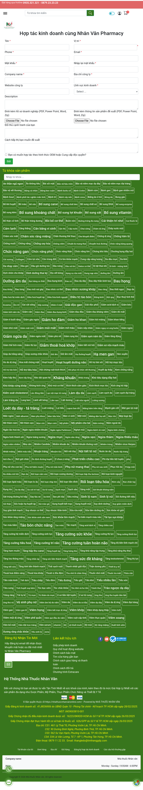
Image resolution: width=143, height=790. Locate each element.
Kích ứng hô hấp (119, 385)
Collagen (20, 259)
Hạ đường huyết (83, 354)
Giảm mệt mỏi (27, 328)
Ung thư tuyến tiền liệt (115, 595)
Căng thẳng (25, 228)
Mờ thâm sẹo (26, 423)
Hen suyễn (122, 354)
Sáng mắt (85, 489)
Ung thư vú (8, 602)
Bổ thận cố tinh (11, 221)
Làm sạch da (105, 393)
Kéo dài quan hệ (42, 377)
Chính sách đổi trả (63, 668)
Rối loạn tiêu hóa (95, 482)
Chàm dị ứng (99, 228)
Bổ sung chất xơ (88, 204)
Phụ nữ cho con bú (12, 467)
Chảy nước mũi (115, 228)
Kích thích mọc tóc (98, 385)
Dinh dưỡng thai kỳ (36, 273)
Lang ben (25, 400)
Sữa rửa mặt (76, 510)
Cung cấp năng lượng (91, 259)
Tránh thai (96, 588)
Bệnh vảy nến (65, 197)
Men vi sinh (69, 416)
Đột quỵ (110, 297)
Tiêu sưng (8, 588)
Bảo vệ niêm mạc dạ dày (88, 183)
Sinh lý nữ (106, 496)
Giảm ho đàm (53, 320)
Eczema (7, 305)
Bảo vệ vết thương (12, 190)
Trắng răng (8, 595)
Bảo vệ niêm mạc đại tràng (116, 183)
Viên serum (45, 625)
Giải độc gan (73, 305)
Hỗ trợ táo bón (10, 369)
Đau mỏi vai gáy (35, 289)
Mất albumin (22, 416)
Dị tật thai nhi (100, 266)
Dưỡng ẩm (118, 273)
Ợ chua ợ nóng (62, 459)
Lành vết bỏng (40, 400)
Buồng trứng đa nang (88, 221)
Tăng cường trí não (46, 543)
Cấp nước (72, 228)
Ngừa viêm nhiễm (11, 444)
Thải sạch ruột (55, 566)
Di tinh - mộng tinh (118, 266)
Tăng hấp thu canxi (33, 550)
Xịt (65, 625)
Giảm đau (39, 312)
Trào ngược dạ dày (116, 588)
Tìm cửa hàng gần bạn (65, 656)
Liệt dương (66, 400)
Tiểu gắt (78, 580)
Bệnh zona (80, 197)
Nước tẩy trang (121, 451)
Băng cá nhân (30, 190)
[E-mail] (26, 657)
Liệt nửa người (82, 400)
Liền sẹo (54, 400)
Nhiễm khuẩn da (61, 444)
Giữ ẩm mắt (67, 354)
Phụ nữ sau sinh (99, 467)
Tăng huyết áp (53, 551)
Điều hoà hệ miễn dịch (13, 297)
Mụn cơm (52, 423)
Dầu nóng (57, 266)
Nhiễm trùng (106, 444)
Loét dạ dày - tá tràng (21, 408)
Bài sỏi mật (48, 183)
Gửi (9, 161)
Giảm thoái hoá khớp (57, 345)
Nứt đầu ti (8, 459)
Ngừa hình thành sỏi (13, 437)
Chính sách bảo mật (64, 652)
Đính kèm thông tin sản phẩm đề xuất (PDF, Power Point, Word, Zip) (105, 113)
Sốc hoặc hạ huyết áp (25, 504)
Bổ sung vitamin (117, 212)
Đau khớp (7, 289)
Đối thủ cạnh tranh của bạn (20, 125)
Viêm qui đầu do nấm (54, 618)
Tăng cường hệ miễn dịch (16, 534)
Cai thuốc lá (131, 221)
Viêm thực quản (97, 618)
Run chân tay (129, 482)
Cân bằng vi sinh (44, 228)
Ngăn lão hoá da (11, 430)
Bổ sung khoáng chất (37, 212)
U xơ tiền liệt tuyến (66, 595)
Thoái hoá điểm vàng (14, 573)
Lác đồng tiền (37, 393)
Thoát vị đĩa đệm (54, 573)
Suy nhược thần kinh (56, 510)
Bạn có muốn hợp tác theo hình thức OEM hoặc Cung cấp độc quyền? (47, 154)
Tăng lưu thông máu (13, 558)
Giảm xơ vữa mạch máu (110, 345)
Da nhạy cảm (10, 266)
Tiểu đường (64, 580)
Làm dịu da (76, 393)
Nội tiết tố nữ (87, 451)
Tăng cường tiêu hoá (17, 543)
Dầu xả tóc (70, 266)
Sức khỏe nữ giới (115, 510)
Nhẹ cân (27, 444)
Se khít (46, 496)
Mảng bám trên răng (92, 408)
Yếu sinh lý (36, 632)
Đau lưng (19, 289)
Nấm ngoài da (113, 423)
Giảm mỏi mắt (46, 328)
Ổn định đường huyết (42, 459)
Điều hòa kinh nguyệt (57, 297)
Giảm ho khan (76, 320)
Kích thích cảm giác (76, 385)
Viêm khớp (77, 610)
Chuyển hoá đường (98, 243)
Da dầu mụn (111, 259)
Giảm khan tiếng (116, 319)
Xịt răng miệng (102, 625)
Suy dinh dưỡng (102, 504)
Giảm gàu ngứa (31, 319)
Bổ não (32, 204)
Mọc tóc (112, 416)
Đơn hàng (41, 749)
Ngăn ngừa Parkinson (60, 430)
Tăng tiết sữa (9, 566)
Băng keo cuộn (47, 190)
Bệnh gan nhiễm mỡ (123, 190)
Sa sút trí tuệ (33, 489)
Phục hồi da (116, 467)
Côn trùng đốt (49, 259)
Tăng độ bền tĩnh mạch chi (123, 543)
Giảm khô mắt (10, 328)
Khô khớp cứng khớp (15, 385)
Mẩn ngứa (8, 416)
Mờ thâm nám (10, 423)
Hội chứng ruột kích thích (52, 369)
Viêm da (66, 602)
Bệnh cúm (93, 190)
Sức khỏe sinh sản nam (39, 517)
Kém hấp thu (9, 377)
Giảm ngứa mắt (37, 336)
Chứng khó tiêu (100, 251)
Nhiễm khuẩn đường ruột (85, 444)
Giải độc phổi (91, 304)
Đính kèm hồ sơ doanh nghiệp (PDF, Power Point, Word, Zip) (35, 113)
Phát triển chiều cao (86, 459)
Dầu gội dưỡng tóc (40, 266)
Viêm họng (37, 610)
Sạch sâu (72, 489)
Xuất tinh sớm (118, 625)
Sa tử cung (47, 489)
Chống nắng (24, 243)
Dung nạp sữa (91, 273)
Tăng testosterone (114, 558)
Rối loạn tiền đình (69, 482)
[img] (119, 13)
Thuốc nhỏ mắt (96, 573)
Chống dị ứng (104, 236)
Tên (8, 40)
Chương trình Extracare (66, 671)
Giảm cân (27, 312)
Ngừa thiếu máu (127, 437)
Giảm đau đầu (76, 312)
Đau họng (122, 281)
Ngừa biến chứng (116, 430)
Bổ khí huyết (9, 204)
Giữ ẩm (54, 354)
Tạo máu (59, 525)
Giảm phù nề (54, 336)
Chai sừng (85, 228)
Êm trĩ (16, 305)
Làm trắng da (10, 400)
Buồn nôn (70, 221)
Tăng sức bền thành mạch (54, 559)
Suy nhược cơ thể (34, 510)
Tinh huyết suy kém (25, 588)
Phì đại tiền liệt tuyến (113, 459)
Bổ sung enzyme (124, 204)
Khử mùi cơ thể (55, 385)
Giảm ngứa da (15, 336)
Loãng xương (98, 400)
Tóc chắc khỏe (61, 588)
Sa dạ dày (19, 489)
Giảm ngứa (126, 328)
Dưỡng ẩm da (14, 281)
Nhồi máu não (24, 451)
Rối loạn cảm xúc (39, 474)
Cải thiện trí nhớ (112, 221)
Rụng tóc (7, 489)
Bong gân (120, 197)
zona (47, 632)
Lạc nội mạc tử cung (56, 393)
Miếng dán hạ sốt (97, 416)
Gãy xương (43, 305)
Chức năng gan (16, 251)
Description (11, 96)
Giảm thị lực (31, 345)
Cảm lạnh (9, 228)
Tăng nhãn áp (32, 559)
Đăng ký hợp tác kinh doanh (86, 749)
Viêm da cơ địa (80, 602)
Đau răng (102, 289)
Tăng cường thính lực (127, 534)
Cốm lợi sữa (33, 259)
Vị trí (77, 40)
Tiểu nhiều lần (106, 580)
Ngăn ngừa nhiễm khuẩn (35, 430)
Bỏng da (109, 197)
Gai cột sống (28, 304)
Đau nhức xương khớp (81, 289)
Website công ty (14, 85)
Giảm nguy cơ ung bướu (107, 328)
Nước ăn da (105, 451)
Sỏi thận (7, 504)
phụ (128, 459)
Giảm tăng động (113, 336)
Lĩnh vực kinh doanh (86, 85)
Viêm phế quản (33, 617)
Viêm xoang (116, 618)
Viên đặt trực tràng (27, 625)
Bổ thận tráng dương (31, 221)
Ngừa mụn (55, 437)
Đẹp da (130, 289)
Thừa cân (128, 573)
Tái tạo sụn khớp (113, 517)
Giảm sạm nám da (91, 336)
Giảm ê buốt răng (12, 319)
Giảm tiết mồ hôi (86, 345)
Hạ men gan (103, 354)
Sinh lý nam (89, 496)
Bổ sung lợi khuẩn (70, 212)
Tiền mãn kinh (10, 580)
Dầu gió (24, 266)
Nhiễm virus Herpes (125, 444)
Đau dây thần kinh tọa (100, 281)
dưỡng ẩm (105, 273)
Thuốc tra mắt (114, 573)
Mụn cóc (41, 423)
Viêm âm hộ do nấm (49, 602)
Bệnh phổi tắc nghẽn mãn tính (31, 197)
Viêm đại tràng (130, 602)
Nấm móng (98, 423)
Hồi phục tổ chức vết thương (81, 369)
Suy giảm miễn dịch (122, 504)
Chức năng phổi (42, 251)
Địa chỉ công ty (83, 74)
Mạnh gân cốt (112, 408)
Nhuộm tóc (56, 451)
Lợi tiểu (60, 408)
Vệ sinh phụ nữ (27, 602)
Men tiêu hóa (54, 416)
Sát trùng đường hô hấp (15, 496)
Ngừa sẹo (88, 437)
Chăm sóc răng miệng (35, 236)
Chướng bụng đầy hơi (122, 251)
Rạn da (25, 474)
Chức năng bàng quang (121, 243)
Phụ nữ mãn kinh (54, 467)
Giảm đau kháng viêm (97, 312)
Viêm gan (8, 610)
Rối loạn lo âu (31, 482)
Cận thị (62, 228)
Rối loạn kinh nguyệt (112, 474)
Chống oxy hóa (41, 243)
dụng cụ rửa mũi (74, 273)
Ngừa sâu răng (72, 437)
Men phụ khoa (38, 416)
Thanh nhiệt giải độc (75, 566)
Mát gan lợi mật (130, 408)
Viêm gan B (21, 610)
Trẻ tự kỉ (21, 595)
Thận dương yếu (97, 566)
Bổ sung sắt (93, 212)
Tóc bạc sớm (44, 588)
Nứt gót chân (22, 459)
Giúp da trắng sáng (12, 354)
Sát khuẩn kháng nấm (103, 489)
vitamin (57, 625)
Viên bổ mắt (9, 625)
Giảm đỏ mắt (118, 312)
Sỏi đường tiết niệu (125, 496)
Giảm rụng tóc (71, 336)
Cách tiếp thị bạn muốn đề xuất (22, 139)
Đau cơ (68, 281)
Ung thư (98, 595)
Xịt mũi (88, 625)
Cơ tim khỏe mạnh (68, 259)
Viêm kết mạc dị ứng (57, 610)
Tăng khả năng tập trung (92, 550)
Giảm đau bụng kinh (56, 312)
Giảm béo (126, 304)
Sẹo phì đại (58, 496)
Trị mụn (32, 595)
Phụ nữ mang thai (77, 467)
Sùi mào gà (44, 504)
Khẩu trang (84, 377)
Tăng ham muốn (11, 550)
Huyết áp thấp (105, 369)
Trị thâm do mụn (46, 595)
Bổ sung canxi (48, 204)
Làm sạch (91, 393)
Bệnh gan (105, 190)
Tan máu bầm (10, 525)
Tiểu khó (89, 580)
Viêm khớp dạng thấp (98, 610)
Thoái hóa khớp (35, 573)
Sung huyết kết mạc (62, 504)
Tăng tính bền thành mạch (32, 566)
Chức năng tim (82, 251)
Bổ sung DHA (106, 204)
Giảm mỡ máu (67, 327)
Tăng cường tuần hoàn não (85, 543)
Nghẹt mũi (79, 430)
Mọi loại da (125, 416)
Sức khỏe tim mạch (64, 517)
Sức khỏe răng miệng (14, 517)
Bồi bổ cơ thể (54, 221)
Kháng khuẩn (64, 378)
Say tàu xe (35, 496)
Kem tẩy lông (25, 377)
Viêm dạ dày (96, 602)
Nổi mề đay (70, 451)
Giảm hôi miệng (97, 319)
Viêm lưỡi (116, 610)
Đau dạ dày (80, 281)
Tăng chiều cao (105, 525)
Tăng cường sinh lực (42, 534)
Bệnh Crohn (79, 190)
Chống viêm (59, 243)
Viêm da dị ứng (112, 602)
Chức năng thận (64, 251)
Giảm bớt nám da (11, 312)
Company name (14, 74)
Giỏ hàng (65, 749)
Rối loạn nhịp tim (49, 482)
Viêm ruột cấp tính (77, 618)
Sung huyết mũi (83, 504)
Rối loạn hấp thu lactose (87, 474)
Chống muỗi (9, 243)
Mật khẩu (11, 63)
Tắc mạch (71, 525)
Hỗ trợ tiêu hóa (28, 369)
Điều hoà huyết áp (36, 297)
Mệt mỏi (82, 416)
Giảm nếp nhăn (85, 328)
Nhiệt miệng (9, 451)
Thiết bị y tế (114, 566)
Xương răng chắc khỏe (16, 631)
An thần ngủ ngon (13, 183)
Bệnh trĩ (52, 197)
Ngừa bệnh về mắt (96, 430)
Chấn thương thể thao (64, 236)
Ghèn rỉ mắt (56, 305)
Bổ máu (22, 204)
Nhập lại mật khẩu (85, 63)
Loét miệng (47, 408)
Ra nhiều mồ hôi (11, 474)
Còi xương (8, 259)
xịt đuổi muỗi (75, 625)
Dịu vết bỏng (56, 273)
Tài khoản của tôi (25, 749)
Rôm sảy (116, 482)
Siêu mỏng (72, 496)
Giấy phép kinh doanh (65, 645)
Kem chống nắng (123, 369)
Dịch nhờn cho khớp (13, 273)
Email (78, 52)
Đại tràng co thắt (37, 281)
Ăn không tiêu (33, 183)
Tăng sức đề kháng (86, 559)
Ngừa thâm (105, 437)
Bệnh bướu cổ (64, 190)
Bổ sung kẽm (10, 212)
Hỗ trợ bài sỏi (96, 362)
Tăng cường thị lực (104, 534)
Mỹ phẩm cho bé (80, 423)
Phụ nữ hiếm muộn (34, 467)
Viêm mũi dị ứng (12, 617)
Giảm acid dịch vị (110, 304)
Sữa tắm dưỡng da (94, 510)
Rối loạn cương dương (61, 474)
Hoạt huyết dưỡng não (71, 362)
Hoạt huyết (47, 362)
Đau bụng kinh (55, 281)
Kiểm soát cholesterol (15, 392)
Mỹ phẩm (64, 423)
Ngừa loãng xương (36, 437)
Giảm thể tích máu (12, 345)
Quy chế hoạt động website (68, 649)
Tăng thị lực (132, 558)
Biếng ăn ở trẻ (95, 197)
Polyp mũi (130, 467)
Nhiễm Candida (42, 444)
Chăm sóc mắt (10, 236)
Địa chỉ (54, 749)
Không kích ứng (37, 385)
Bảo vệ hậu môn (65, 183)
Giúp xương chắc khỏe (36, 354)
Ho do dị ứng (9, 362)
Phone (9, 52)
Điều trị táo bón (80, 297)
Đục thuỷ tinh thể (125, 297)
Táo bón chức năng (36, 525)
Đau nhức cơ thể (54, 289)
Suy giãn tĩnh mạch (13, 510)
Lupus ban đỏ (73, 408)
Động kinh (99, 297)
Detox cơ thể (84, 266)
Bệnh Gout (8, 197)
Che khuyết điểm (86, 236)
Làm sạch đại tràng (125, 393)
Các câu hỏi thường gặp (115, 749)
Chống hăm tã (122, 236)
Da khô (123, 259)
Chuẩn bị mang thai (76, 243)
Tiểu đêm (50, 580)
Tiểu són (123, 580)
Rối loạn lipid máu (12, 482)
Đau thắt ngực (117, 289)
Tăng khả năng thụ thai (119, 550)
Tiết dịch (24, 580)
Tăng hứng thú (70, 551)
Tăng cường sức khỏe (73, 534)
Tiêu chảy (37, 580)
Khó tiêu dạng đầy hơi (104, 377)
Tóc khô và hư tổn (79, 588)
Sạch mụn (60, 489)
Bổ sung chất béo (69, 204)
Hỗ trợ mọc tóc (114, 362)
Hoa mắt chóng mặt (29, 362)
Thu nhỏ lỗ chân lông (76, 573)
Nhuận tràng (41, 451)
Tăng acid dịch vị (87, 525)
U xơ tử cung (85, 595)
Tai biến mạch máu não (89, 517)
